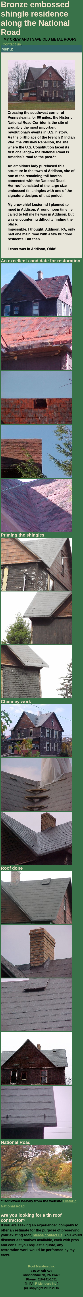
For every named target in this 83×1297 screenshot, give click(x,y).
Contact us (12, 44)
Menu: (7, 49)
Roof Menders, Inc (41, 1266)
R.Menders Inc (45, 1283)
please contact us (47, 1235)
